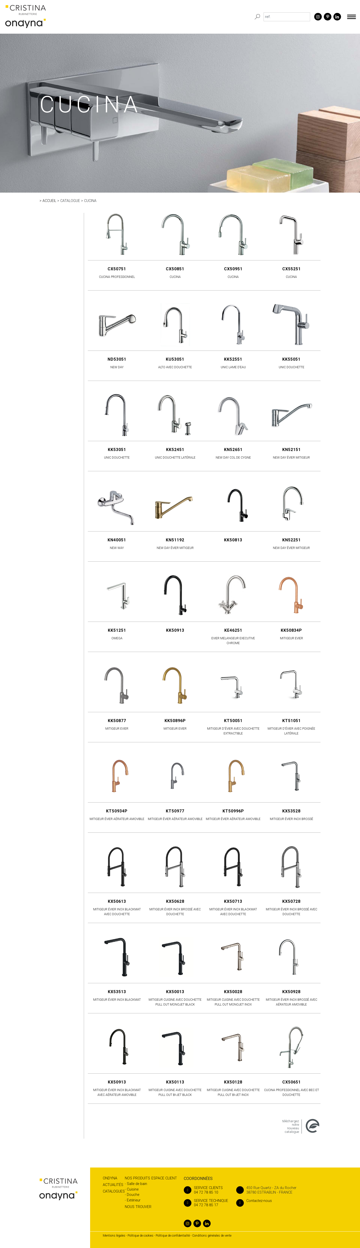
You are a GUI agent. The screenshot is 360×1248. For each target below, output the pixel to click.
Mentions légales (114, 1235)
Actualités (113, 1185)
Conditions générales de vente (211, 1235)
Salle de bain (137, 1184)
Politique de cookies (140, 1235)
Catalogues (114, 1191)
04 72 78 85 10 (206, 1190)
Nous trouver (138, 1207)
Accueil (49, 201)
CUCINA (90, 201)
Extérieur (134, 1200)
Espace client (164, 1178)
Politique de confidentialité (173, 1235)
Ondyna (110, 1178)
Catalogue (70, 201)
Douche (133, 1195)
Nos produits (137, 1178)
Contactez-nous (254, 1201)
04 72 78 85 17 (206, 1203)
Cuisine (132, 1189)
